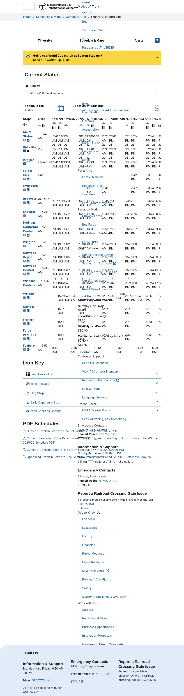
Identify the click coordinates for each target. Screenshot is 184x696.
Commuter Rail (76, 17)
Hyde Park (30, 186)
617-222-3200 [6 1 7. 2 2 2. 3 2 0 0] (43, 680)
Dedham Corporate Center (30, 227)
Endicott (29, 212)
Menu (29, 6)
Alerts (147, 40)
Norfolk (28, 307)
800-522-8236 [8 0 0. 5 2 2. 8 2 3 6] (146, 679)
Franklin (28, 319)
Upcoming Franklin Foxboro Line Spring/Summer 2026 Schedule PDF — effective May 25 (87, 457)
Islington (29, 242)
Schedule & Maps (92, 40)
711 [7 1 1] (81, 681)
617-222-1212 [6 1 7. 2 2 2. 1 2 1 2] (102, 674)
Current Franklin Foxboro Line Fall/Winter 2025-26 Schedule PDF (70, 431)
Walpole (28, 294)
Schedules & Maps (48, 17)
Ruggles (28, 160)
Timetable (45, 40)
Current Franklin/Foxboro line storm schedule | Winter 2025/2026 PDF (74, 450)
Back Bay (29, 147)
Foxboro (29, 345)
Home (27, 17)
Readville (29, 199)
